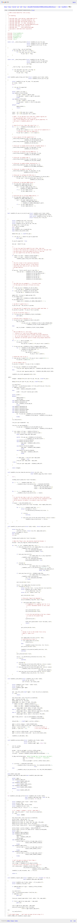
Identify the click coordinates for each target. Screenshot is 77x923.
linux (5, 7)
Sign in (74, 2)
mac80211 (65, 7)
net (59, 7)
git (18, 7)
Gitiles (8, 920)
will (21, 7)
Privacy (12, 920)
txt (71, 920)
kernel (14, 7)
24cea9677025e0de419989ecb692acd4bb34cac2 (41, 7)
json (74, 920)
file (33, 10)
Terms (16, 920)
